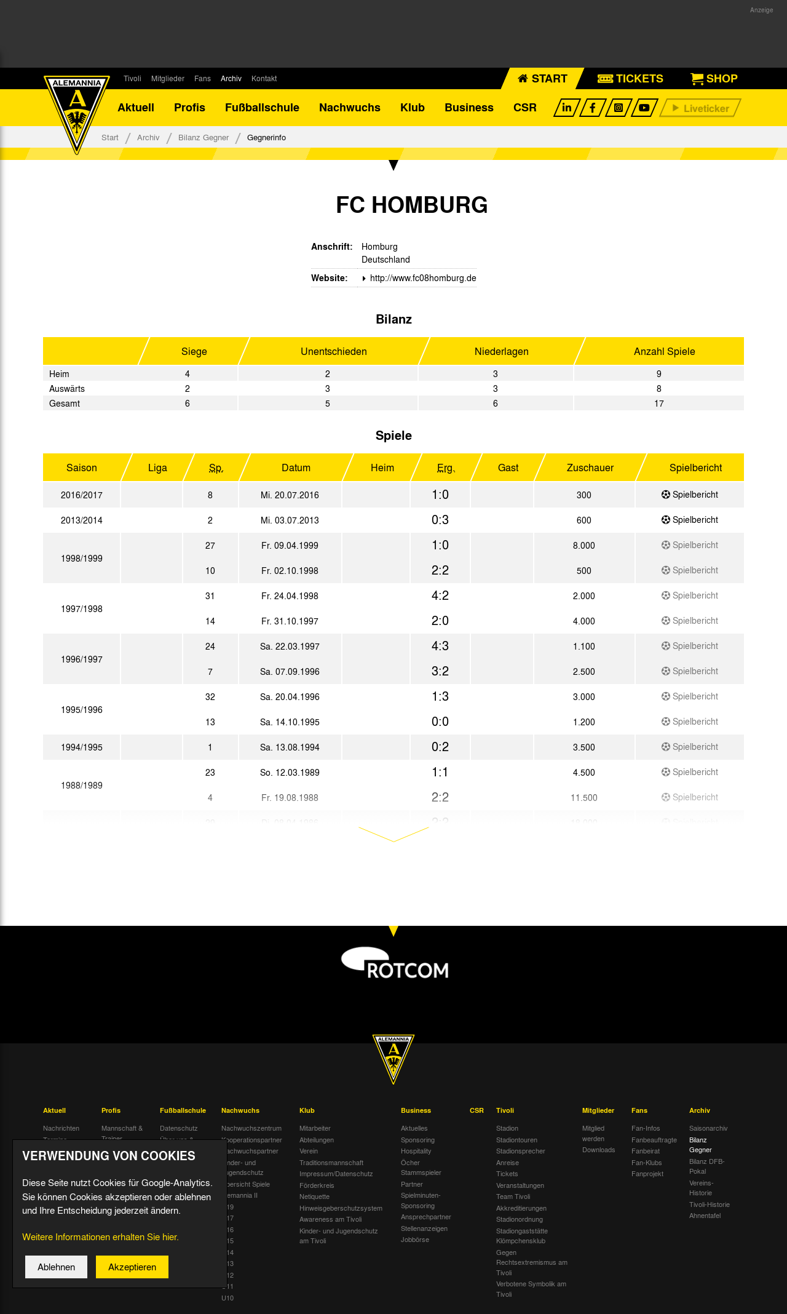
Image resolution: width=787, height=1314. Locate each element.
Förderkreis (316, 1185)
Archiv (231, 78)
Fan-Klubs (646, 1162)
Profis (189, 108)
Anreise (507, 1162)
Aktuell (135, 108)
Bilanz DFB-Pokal (707, 1166)
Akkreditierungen (521, 1207)
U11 (227, 1286)
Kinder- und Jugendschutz (242, 1167)
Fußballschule (262, 108)
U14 (227, 1252)
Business (469, 108)
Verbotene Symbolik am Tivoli (531, 1288)
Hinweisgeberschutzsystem (340, 1207)
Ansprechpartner (426, 1216)
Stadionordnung (519, 1219)
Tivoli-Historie (709, 1204)
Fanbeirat (645, 1150)
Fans (202, 78)
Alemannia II (239, 1195)
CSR (525, 108)
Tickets (507, 1173)
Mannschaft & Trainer (122, 1133)
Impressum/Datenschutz (336, 1173)
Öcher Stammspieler (421, 1167)
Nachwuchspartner (250, 1150)
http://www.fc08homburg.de (422, 277)
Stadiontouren (516, 1139)
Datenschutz (179, 1128)
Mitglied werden (593, 1133)
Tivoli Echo (59, 1150)
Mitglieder (167, 78)
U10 (227, 1297)
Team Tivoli (513, 1196)
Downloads (598, 1149)
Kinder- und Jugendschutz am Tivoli (338, 1235)
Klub (412, 108)
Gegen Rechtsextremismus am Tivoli (532, 1262)
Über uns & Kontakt (177, 1144)
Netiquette (314, 1196)
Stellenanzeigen (424, 1228)
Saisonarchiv (708, 1128)
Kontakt (264, 78)
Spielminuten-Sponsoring (421, 1200)
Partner (412, 1184)
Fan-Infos (645, 1128)
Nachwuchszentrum (251, 1128)
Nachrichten (61, 1128)
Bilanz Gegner (203, 137)
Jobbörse (415, 1239)
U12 (227, 1275)
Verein (308, 1150)
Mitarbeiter (315, 1128)
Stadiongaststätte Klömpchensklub (522, 1235)
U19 (227, 1206)
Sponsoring (418, 1139)
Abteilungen (316, 1139)
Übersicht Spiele (245, 1184)
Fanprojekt (647, 1173)
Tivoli (132, 78)
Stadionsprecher (520, 1150)
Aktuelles (414, 1128)
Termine (55, 1139)
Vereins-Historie (701, 1187)
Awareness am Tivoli (330, 1219)
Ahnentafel (705, 1215)
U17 (227, 1217)
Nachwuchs (350, 108)
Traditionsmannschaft (331, 1162)
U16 (227, 1229)
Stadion (507, 1128)
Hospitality (416, 1150)
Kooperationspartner (251, 1139)
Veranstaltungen (520, 1185)
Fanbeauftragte (654, 1139)
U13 (227, 1263)
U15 (227, 1240)
